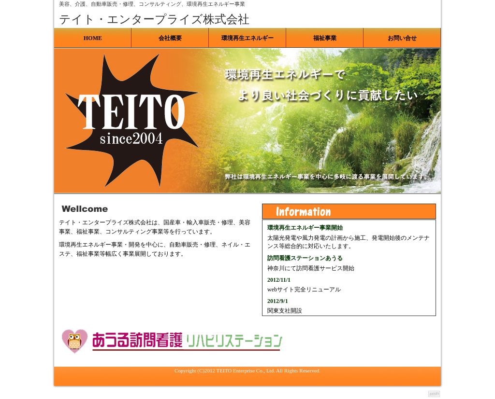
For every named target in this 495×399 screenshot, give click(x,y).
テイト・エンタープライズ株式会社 (154, 19)
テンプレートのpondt (434, 394)
